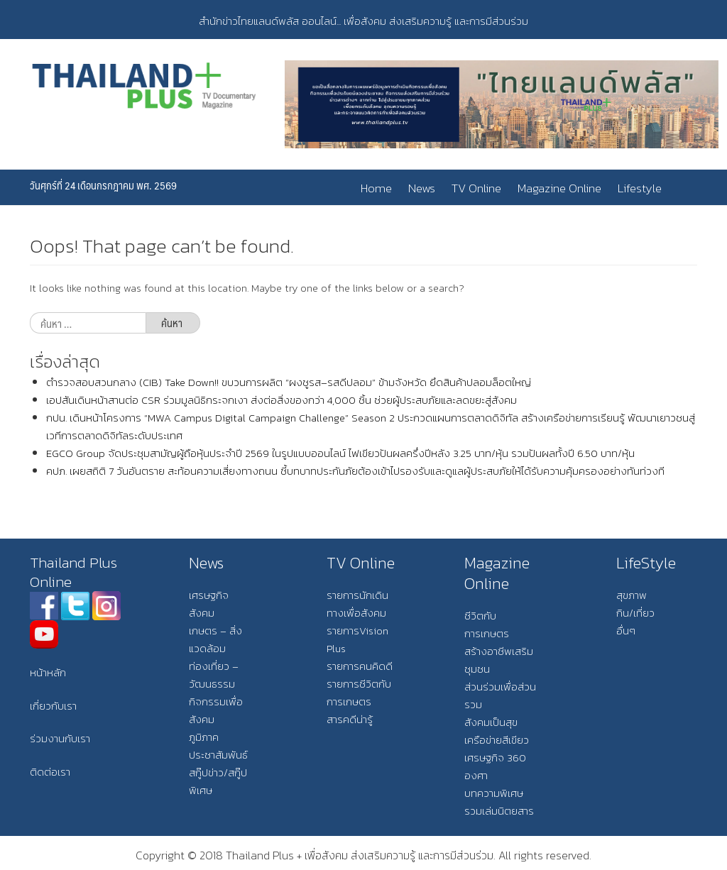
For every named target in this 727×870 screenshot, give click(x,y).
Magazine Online (559, 188)
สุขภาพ (631, 595)
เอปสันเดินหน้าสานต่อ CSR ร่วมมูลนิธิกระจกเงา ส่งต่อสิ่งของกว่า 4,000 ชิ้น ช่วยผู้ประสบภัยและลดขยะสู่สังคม (281, 400)
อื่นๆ (625, 630)
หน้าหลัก (48, 672)
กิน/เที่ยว (635, 613)
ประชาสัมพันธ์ (218, 755)
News (421, 188)
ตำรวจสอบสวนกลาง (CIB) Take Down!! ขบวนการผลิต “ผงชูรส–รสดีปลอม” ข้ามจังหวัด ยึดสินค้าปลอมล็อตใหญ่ (288, 382)
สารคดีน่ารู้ (350, 719)
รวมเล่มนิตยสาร (499, 811)
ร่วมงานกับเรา (60, 738)
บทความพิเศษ (493, 793)
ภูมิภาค (204, 737)
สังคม (201, 613)
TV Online (476, 188)
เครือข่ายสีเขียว (496, 740)
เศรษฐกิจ (209, 595)
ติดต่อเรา (50, 772)
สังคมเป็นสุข (491, 722)
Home (376, 188)
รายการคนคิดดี (360, 666)
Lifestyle (640, 188)
